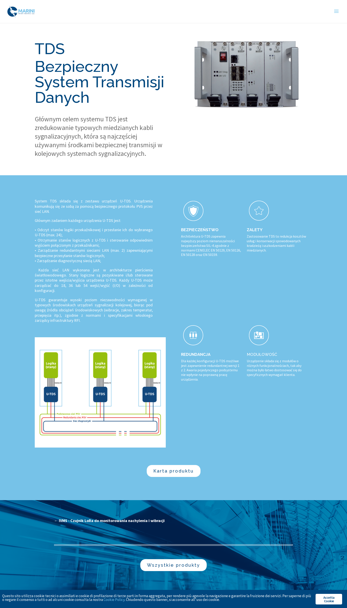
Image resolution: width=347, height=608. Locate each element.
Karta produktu (173, 471)
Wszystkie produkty (173, 565)
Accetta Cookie (328, 599)
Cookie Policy (114, 599)
